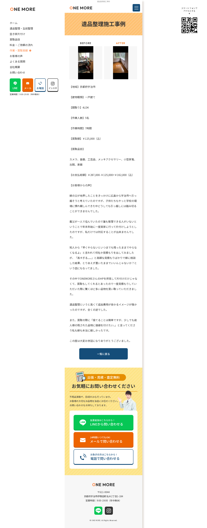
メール (27, 84)
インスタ (53, 85)
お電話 (40, 84)
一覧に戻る (103, 354)
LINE (15, 84)
